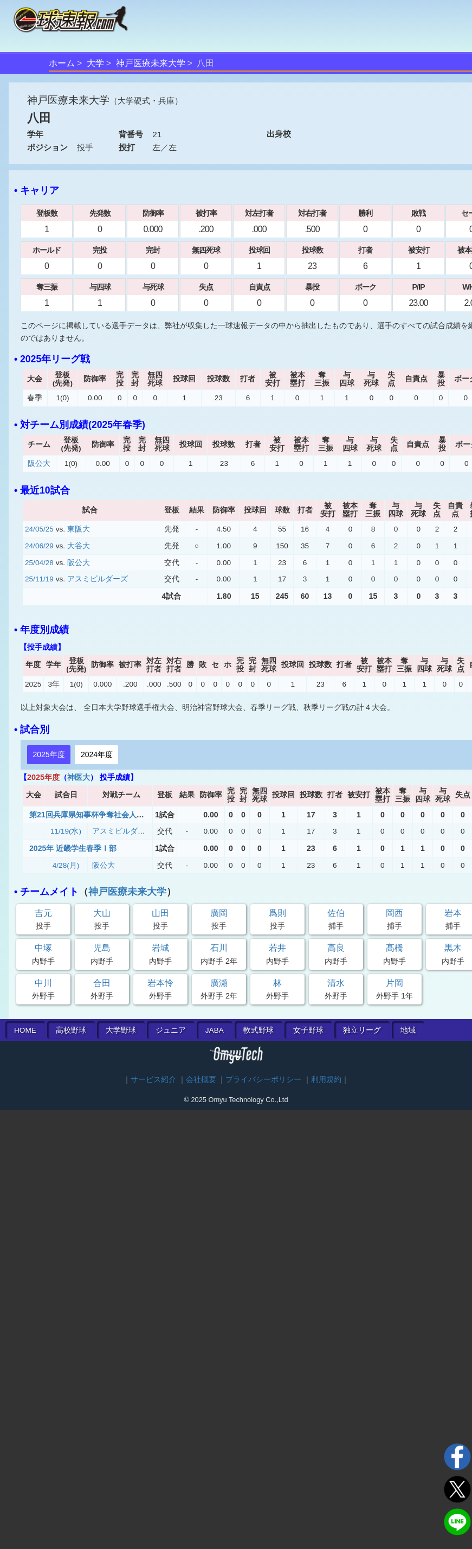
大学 (95, 63)
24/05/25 (39, 529)
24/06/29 (39, 546)
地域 (408, 1030)
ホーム (62, 63)
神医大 (78, 777)
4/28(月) (66, 865)
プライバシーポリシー (263, 1080)
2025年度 (48, 754)
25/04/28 (39, 563)
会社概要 (201, 1080)
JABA (214, 1030)
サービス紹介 (153, 1080)
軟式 (258, 1030)
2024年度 (97, 754)
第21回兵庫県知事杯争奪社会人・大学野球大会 (109, 814)
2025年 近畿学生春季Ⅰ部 (73, 848)
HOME (25, 1030)
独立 (362, 1030)
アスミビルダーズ (97, 579)
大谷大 (78, 546)
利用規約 (326, 1080)
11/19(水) (65, 831)
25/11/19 (39, 579)
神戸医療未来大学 (150, 63)
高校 (71, 1030)
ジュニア (171, 1030)
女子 (308, 1030)
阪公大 (39, 463)
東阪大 (78, 529)
